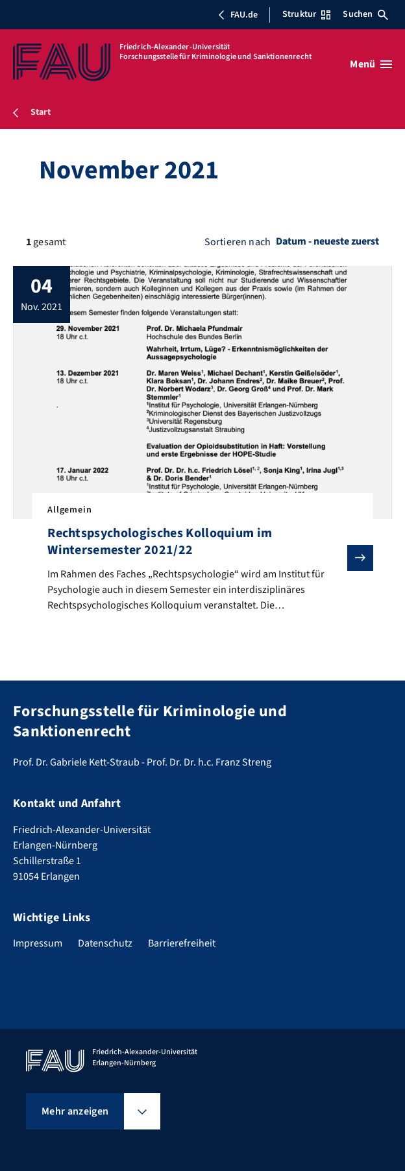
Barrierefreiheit (181, 943)
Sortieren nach (237, 242)
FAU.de (237, 14)
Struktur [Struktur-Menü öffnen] (306, 14)
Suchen (365, 14)
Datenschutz (105, 943)
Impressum (37, 943)
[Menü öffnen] (371, 64)
